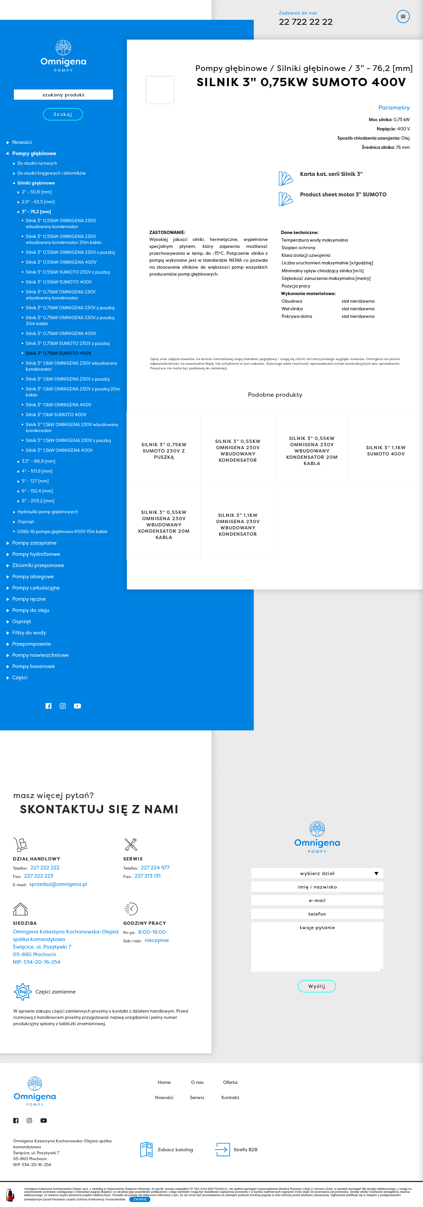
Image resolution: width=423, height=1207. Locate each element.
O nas (197, 921)
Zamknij (140, 1199)
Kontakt (230, 936)
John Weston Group (389, 1035)
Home (164, 921)
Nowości (164, 936)
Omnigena (63, 56)
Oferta (230, 921)
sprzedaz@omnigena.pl (58, 723)
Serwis (197, 936)
